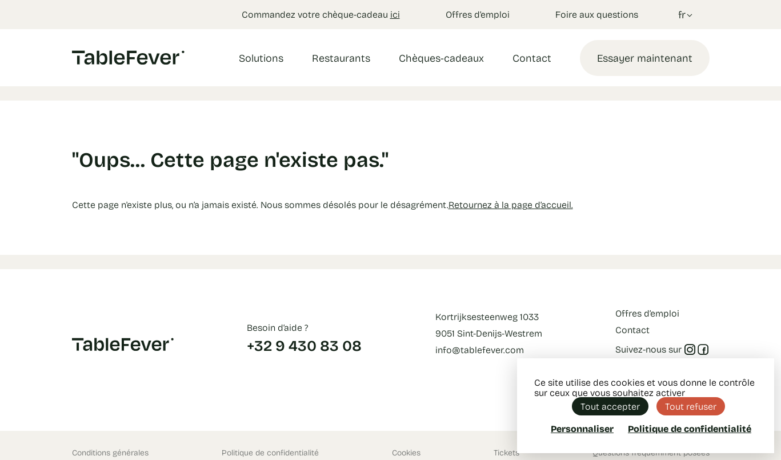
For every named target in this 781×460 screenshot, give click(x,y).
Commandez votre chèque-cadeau (321, 14)
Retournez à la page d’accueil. (510, 204)
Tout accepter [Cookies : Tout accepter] (610, 406)
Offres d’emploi (478, 14)
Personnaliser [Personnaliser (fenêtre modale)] (582, 428)
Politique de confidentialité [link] (689, 428)
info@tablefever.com (479, 349)
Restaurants (341, 57)
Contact (531, 57)
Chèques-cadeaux (441, 57)
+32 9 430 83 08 (304, 345)
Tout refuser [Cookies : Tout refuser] (690, 406)
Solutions (261, 57)
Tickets (506, 452)
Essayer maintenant (644, 57)
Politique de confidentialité (270, 452)
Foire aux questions (596, 14)
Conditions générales (110, 452)
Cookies (406, 452)
